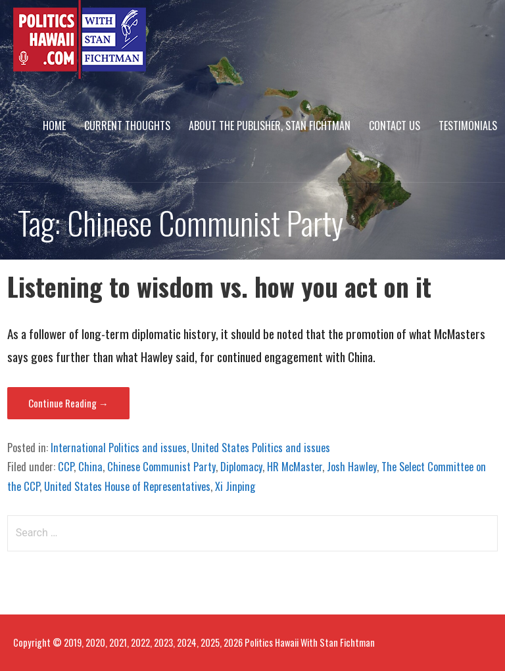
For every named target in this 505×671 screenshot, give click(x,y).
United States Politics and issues (260, 447)
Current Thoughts (127, 125)
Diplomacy (241, 466)
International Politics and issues (119, 447)
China (90, 466)
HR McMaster (294, 466)
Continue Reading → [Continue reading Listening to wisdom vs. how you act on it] (68, 403)
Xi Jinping (235, 486)
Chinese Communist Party (161, 466)
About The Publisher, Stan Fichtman (269, 125)
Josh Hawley (352, 466)
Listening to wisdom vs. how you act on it (219, 286)
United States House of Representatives (127, 486)
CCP (66, 466)
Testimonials (468, 125)
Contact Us (394, 125)
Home (54, 125)
